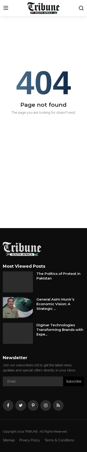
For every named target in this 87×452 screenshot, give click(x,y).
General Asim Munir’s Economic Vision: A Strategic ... (55, 304)
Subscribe (73, 381)
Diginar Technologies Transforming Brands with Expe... (59, 329)
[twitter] (20, 405)
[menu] (6, 8)
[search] (81, 8)
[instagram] (45, 405)
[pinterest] (33, 405)
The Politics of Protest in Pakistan (58, 275)
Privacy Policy (29, 440)
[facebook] (8, 405)
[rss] (58, 405)
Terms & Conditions (59, 440)
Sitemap (9, 440)
